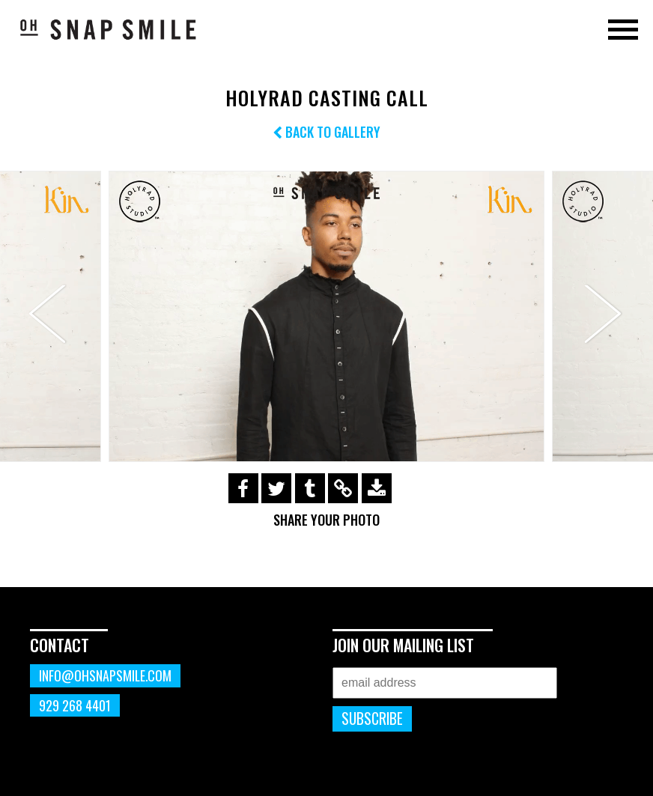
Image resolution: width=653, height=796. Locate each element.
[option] (326, 316)
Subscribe (372, 718)
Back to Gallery (326, 132)
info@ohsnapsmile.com (105, 675)
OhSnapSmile (108, 29)
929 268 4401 (75, 705)
